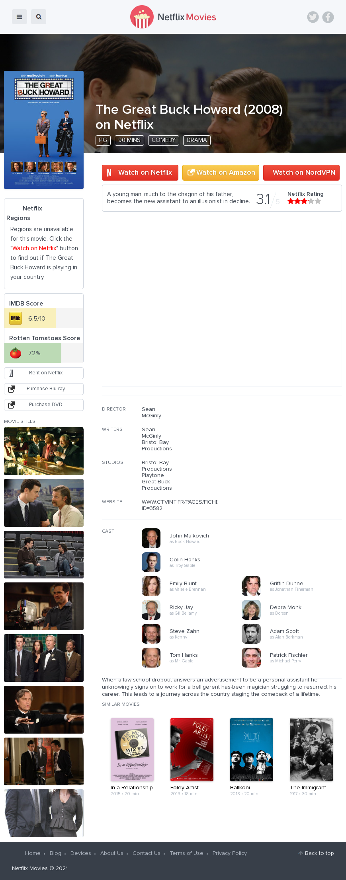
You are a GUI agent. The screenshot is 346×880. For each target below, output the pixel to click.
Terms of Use (186, 853)
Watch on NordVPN (304, 172)
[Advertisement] (282, 457)
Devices (80, 853)
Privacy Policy (230, 853)
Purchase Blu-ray (46, 388)
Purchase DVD (46, 404)
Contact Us (146, 853)
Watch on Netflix (145, 172)
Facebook (328, 17)
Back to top (319, 853)
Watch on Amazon (225, 172)
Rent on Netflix (46, 373)
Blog (55, 853)
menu (19, 16)
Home (33, 853)
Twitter (313, 17)
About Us (111, 853)
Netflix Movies (30, 868)
